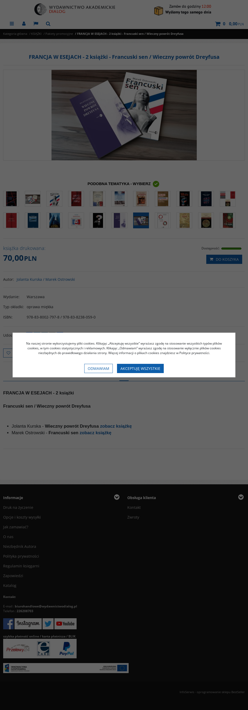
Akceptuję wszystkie (140, 368)
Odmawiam (98, 368)
